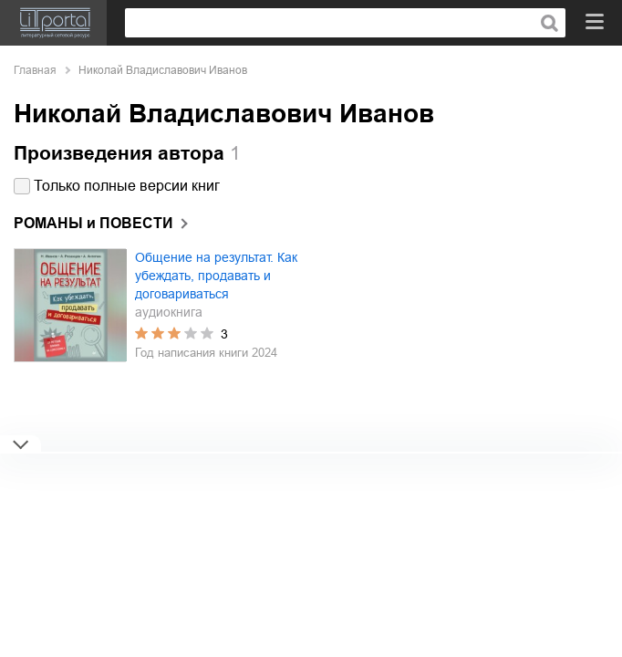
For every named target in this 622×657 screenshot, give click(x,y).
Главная (35, 70)
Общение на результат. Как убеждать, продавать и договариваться (216, 275)
